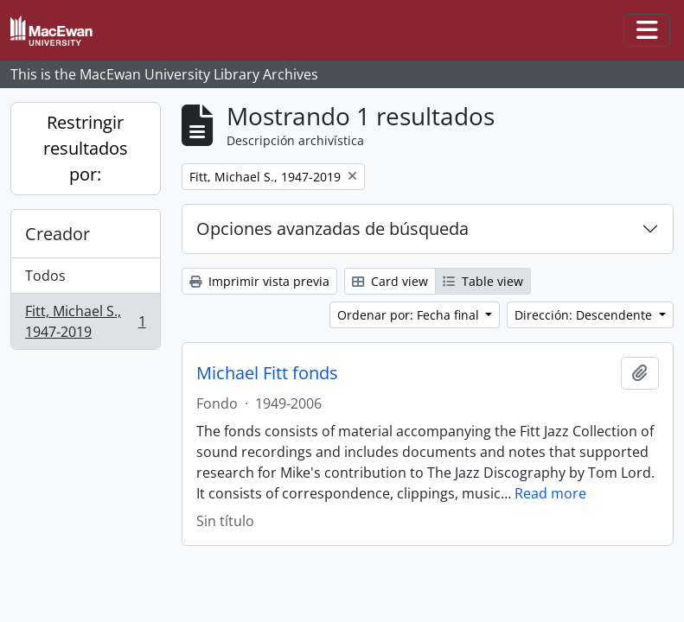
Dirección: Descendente (585, 315)
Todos (45, 275)
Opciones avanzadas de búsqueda (332, 228)
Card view (390, 281)
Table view (483, 281)
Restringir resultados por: (85, 148)
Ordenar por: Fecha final (410, 315)
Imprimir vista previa (259, 281)
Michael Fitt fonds (267, 373)
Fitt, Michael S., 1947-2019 (85, 321)
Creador (57, 233)
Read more (550, 493)
